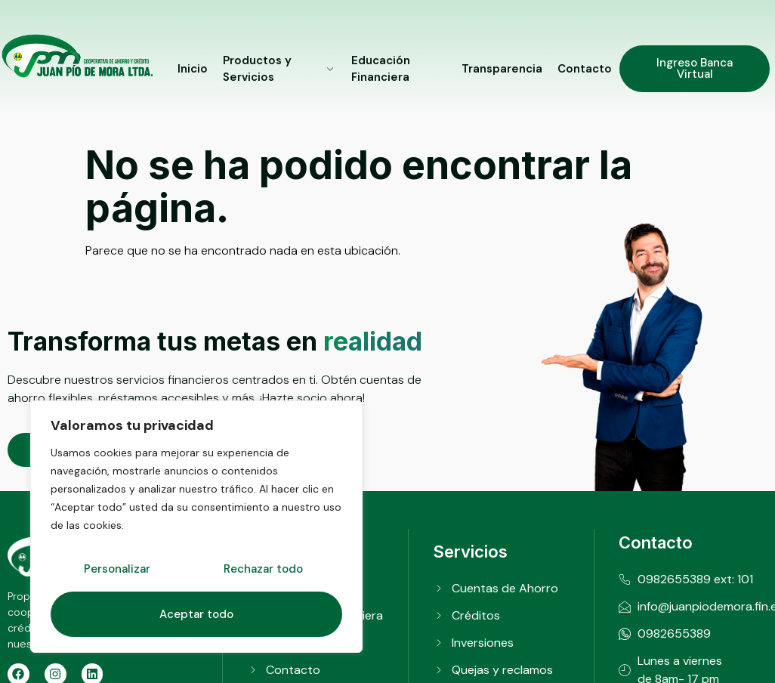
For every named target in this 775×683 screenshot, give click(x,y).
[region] (196, 526)
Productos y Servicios (279, 69)
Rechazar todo (263, 568)
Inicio (193, 68)
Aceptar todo (196, 614)
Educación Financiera (380, 69)
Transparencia (502, 68)
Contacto (584, 68)
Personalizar (117, 568)
